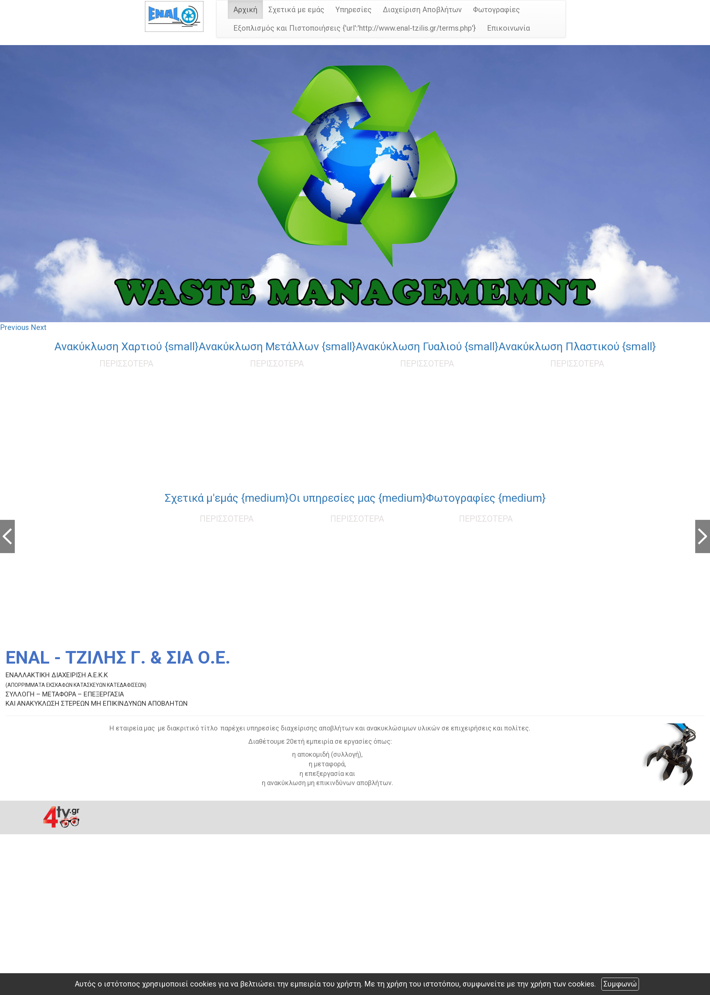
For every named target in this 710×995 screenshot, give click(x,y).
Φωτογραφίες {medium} (486, 497)
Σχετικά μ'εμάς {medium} (227, 497)
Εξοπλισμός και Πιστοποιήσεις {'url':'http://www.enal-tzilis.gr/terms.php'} (354, 28)
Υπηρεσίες (353, 9)
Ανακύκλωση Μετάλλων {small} (277, 346)
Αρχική (245, 9)
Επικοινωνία (508, 28)
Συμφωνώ (620, 983)
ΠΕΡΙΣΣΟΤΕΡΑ (126, 364)
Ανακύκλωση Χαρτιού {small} (126, 346)
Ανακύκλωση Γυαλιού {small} (427, 346)
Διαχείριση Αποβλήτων (422, 9)
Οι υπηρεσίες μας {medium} (357, 497)
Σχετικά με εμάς (296, 9)
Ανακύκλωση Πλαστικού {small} (577, 346)
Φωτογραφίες (496, 9)
